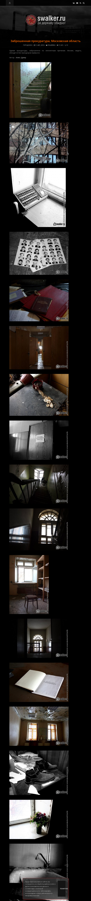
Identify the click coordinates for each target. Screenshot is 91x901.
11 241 (60, 45)
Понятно (63, 889)
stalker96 (50, 45)
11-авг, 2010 (39, 45)
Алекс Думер (21, 57)
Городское (27, 45)
